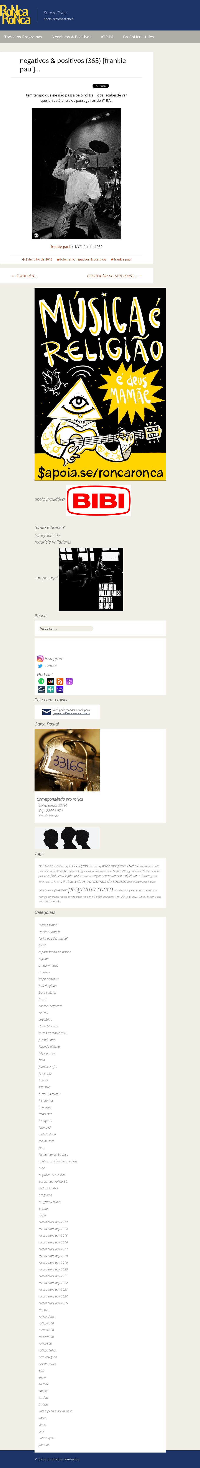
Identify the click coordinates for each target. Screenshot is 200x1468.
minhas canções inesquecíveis (58, 1161)
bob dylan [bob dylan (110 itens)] (80, 865)
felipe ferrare (47, 1053)
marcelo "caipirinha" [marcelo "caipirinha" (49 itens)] (124, 876)
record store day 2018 (53, 1256)
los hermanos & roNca (53, 1154)
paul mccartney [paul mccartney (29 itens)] (135, 881)
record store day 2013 (53, 1222)
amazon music (48, 965)
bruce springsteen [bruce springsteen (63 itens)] (114, 866)
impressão (45, 1114)
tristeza (43, 1404)
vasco (42, 1418)
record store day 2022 (53, 1283)
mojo (42, 1168)
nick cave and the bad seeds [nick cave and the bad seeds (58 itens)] (63, 881)
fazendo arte (47, 1040)
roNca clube (46, 1316)
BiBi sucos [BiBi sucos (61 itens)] (46, 866)
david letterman (49, 1026)
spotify (43, 1391)
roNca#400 (46, 1323)
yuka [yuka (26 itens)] (58, 901)
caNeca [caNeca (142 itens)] (133, 865)
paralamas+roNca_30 (53, 1181)
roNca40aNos (48, 1350)
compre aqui (46, 578)
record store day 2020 (53, 1269)
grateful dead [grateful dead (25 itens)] (135, 871)
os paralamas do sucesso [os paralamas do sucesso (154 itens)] (104, 881)
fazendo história (49, 1046)
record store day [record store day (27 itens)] (122, 890)
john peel (45, 1127)
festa (42, 1060)
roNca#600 (46, 1337)
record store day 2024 (53, 1296)
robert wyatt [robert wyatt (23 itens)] (152, 890)
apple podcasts (49, 979)
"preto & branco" (50, 932)
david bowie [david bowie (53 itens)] (64, 871)
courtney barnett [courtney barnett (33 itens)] (149, 866)
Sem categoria (48, 1357)
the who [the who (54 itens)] (144, 896)
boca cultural (47, 992)
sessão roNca (47, 1364)
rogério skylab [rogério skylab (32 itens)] (67, 896)
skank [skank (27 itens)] (79, 896)
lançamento (46, 1141)
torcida (43, 1397)
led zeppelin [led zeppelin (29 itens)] (86, 876)
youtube (44, 1445)
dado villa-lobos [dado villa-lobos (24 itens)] (47, 871)
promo (43, 1208)
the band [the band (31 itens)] (88, 896)
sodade (43, 1384)
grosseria (45, 1087)
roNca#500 (46, 1330)
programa (45, 1195)
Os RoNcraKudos (138, 36)
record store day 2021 (53, 1276)
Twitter (47, 665)
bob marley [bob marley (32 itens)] (95, 866)
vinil (41, 1431)
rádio (42, 1215)
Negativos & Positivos (71, 36)
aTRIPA (107, 36)
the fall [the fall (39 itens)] (98, 896)
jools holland (47, 1134)
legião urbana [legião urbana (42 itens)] (102, 876)
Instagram (50, 658)
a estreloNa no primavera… (114, 276)
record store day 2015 (53, 1235)
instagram (45, 1121)
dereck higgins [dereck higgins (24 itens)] (80, 871)
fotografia (67, 259)
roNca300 (45, 1343)
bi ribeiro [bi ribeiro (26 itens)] (58, 866)
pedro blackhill (48, 1188)
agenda (44, 959)
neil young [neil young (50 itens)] (145, 876)
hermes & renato (49, 1094)
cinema (43, 1013)
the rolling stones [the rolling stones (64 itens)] (126, 896)
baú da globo (48, 986)
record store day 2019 (53, 1262)
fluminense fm (48, 1067)
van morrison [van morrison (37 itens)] (47, 901)
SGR (41, 1370)
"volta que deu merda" (53, 938)
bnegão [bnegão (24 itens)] (67, 866)
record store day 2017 (53, 1249)
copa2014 (45, 1019)
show (42, 1377)
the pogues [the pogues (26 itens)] (108, 896)
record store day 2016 (53, 1242)
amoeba (44, 972)
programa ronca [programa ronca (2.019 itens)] (90, 889)
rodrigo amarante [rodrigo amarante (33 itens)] (49, 896)
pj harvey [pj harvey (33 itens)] (150, 882)
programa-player (50, 1202)
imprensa (45, 1107)
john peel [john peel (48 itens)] (73, 876)
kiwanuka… (24, 276)
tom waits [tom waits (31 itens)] (155, 896)
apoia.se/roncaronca (58, 19)
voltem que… (47, 1438)
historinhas (46, 1100)
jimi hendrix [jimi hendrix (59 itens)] (59, 875)
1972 (42, 945)
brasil (42, 999)
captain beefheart (50, 1006)
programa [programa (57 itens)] (61, 890)
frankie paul (60, 246)
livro (41, 1148)
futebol (43, 1080)
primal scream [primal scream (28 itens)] (46, 890)
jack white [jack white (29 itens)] (44, 876)
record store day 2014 (53, 1229)
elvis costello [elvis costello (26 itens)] (105, 871)
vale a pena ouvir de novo (56, 1411)
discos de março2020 (53, 1033)
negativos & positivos (91, 259)
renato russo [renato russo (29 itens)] (138, 890)
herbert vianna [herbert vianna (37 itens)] (151, 871)
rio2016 (44, 1310)
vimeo (42, 1424)
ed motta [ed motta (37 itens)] (93, 871)
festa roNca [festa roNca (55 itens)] (120, 871)
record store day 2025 (53, 1303)
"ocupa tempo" (48, 925)
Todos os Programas (23, 36)
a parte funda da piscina (55, 952)
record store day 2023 (53, 1289)
